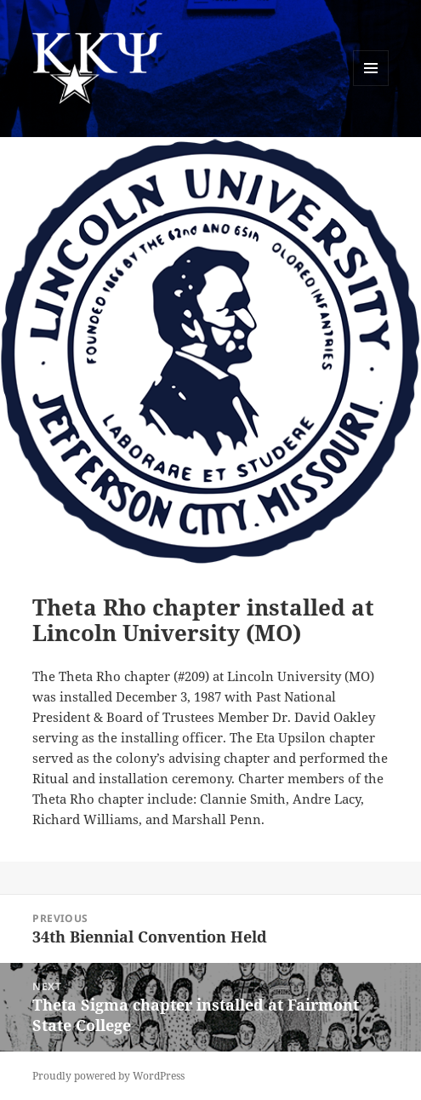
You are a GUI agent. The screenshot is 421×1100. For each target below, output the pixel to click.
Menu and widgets (371, 85)
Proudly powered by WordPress (108, 1075)
